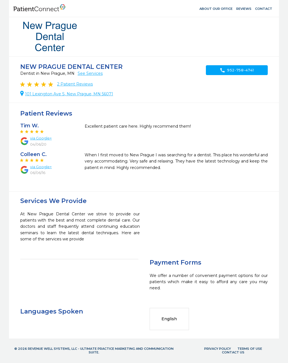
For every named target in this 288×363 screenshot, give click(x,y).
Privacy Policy (217, 349)
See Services (90, 73)
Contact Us (233, 352)
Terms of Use (249, 349)
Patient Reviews (75, 84)
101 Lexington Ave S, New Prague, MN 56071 (69, 93)
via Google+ (41, 138)
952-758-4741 (237, 70)
